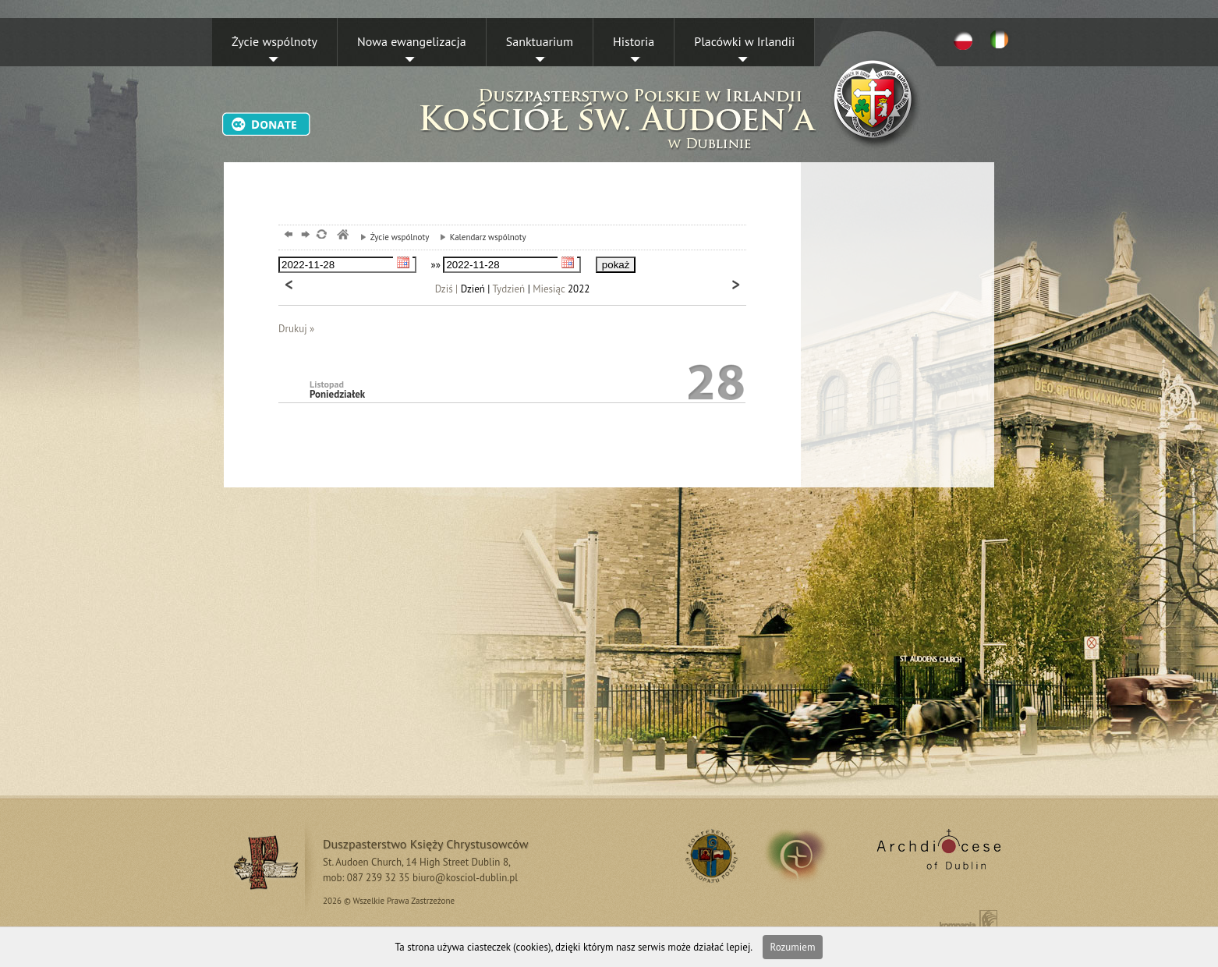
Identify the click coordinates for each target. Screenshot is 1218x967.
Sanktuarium (539, 41)
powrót (286, 236)
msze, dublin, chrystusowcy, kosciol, (342, 236)
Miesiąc (549, 289)
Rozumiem (793, 947)
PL (963, 39)
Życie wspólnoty (274, 41)
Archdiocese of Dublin (936, 855)
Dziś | (447, 289)
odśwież (321, 236)
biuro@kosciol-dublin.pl (465, 877)
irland (807, 855)
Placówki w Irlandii (744, 41)
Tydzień (509, 289)
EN (1002, 39)
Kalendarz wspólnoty (479, 237)
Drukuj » (296, 328)
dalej (303, 236)
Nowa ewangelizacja (411, 41)
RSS (709, 855)
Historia (633, 41)
